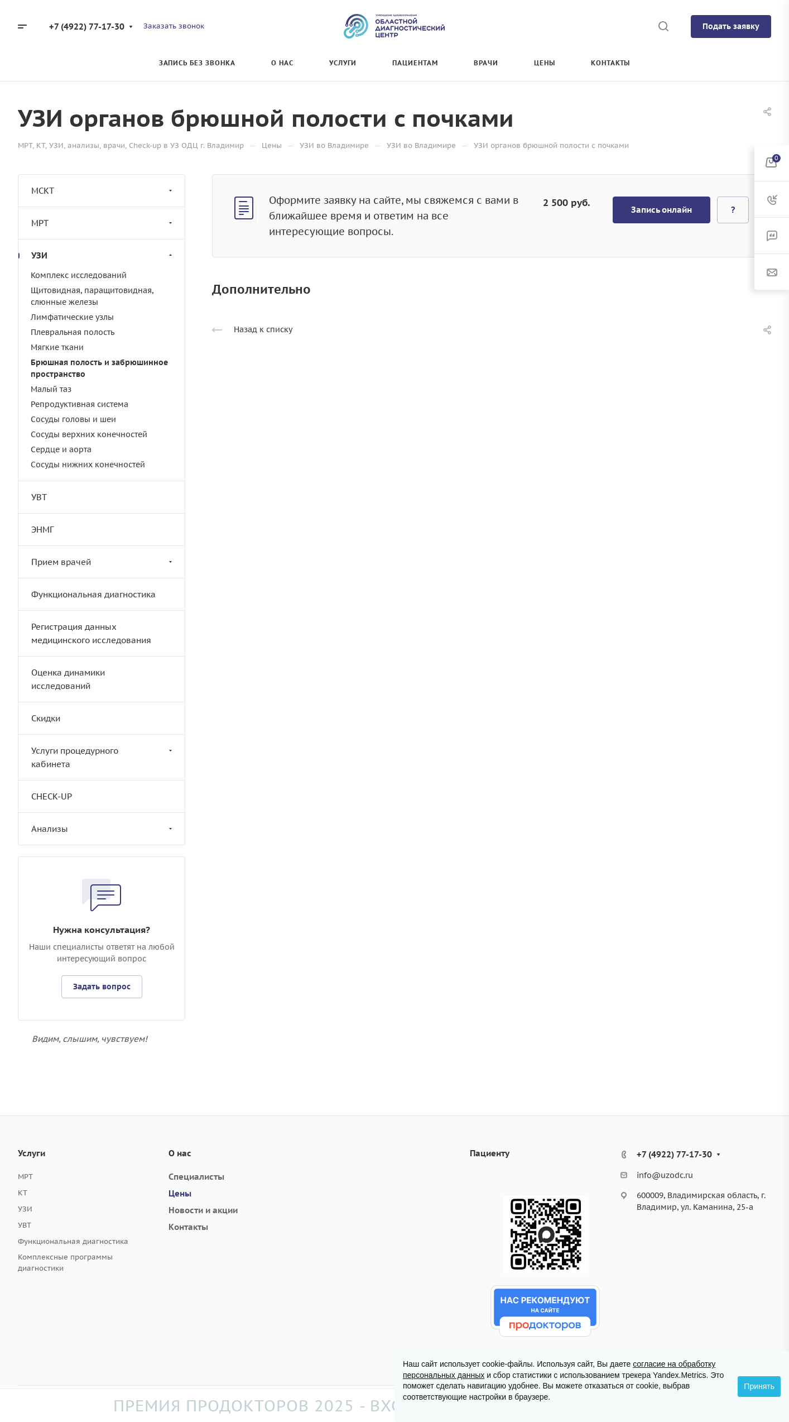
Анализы (103, 828)
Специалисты (196, 1176)
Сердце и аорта (61, 449)
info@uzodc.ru (665, 1175)
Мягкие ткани (57, 347)
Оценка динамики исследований (68, 679)
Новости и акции (203, 1210)
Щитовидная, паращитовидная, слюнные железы (92, 296)
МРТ (103, 223)
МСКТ (103, 190)
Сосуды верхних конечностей (89, 434)
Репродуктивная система (79, 404)
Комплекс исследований (79, 275)
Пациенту (489, 1153)
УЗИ (103, 255)
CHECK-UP (51, 796)
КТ (22, 1193)
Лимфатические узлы (72, 317)
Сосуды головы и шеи (73, 419)
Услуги (31, 1153)
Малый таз (51, 389)
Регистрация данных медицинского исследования (91, 633)
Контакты (188, 1227)
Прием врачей (103, 562)
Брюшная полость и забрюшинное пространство (99, 368)
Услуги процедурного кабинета (103, 757)
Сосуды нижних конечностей (88, 464)
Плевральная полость (72, 332)
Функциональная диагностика (93, 594)
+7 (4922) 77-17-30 (86, 26)
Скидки (45, 718)
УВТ (39, 497)
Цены (180, 1193)
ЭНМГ (42, 529)
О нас (180, 1153)
